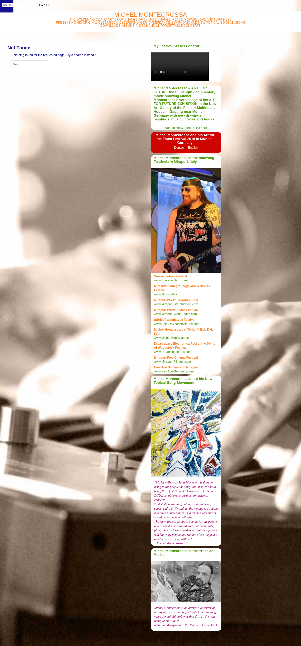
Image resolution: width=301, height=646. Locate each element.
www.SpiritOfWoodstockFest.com (176, 324)
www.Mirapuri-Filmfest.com (172, 361)
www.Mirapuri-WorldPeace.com (175, 314)
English (193, 147)
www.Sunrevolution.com (170, 280)
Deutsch (179, 147)
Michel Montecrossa (150, 14)
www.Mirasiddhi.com (168, 294)
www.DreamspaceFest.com (173, 351)
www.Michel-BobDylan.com (172, 337)
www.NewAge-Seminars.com (174, 371)
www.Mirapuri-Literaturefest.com (176, 304)
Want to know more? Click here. (186, 127)
